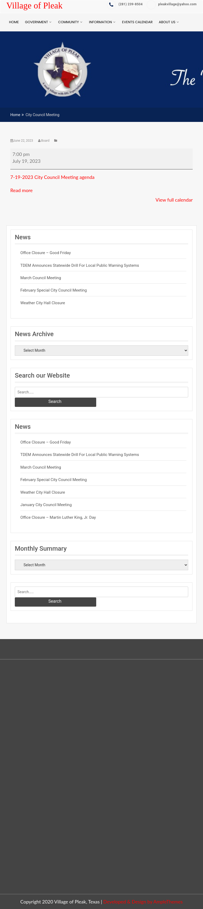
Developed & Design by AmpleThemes (143, 902)
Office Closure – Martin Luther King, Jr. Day (58, 517)
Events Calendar (137, 22)
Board (44, 140)
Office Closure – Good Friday (45, 252)
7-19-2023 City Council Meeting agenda (52, 177)
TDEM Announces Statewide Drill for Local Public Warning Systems (79, 265)
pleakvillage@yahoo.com (172, 4)
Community (68, 22)
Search (54, 401)
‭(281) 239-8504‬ (124, 4)
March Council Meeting (40, 277)
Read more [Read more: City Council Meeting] (21, 190)
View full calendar (174, 200)
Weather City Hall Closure (42, 303)
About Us (167, 22)
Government (36, 22)
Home (14, 22)
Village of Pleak (34, 5)
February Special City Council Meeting (53, 290)
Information (100, 22)
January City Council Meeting (46, 504)
